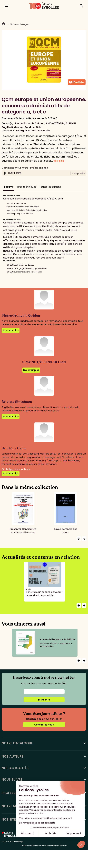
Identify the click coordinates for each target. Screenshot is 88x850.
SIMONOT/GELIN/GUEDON (60, 123)
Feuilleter (77, 82)
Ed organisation (25, 130)
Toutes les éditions (50, 186)
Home (4, 24)
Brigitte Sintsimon (12, 127)
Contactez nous (44, 724)
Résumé (9, 186)
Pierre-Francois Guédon (29, 123)
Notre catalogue (19, 24)
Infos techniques (26, 186)
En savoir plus (10, 330)
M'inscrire (44, 699)
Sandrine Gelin (33, 127)
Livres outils (43, 130)
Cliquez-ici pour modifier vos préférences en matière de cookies (44, 846)
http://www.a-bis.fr (16, 469)
